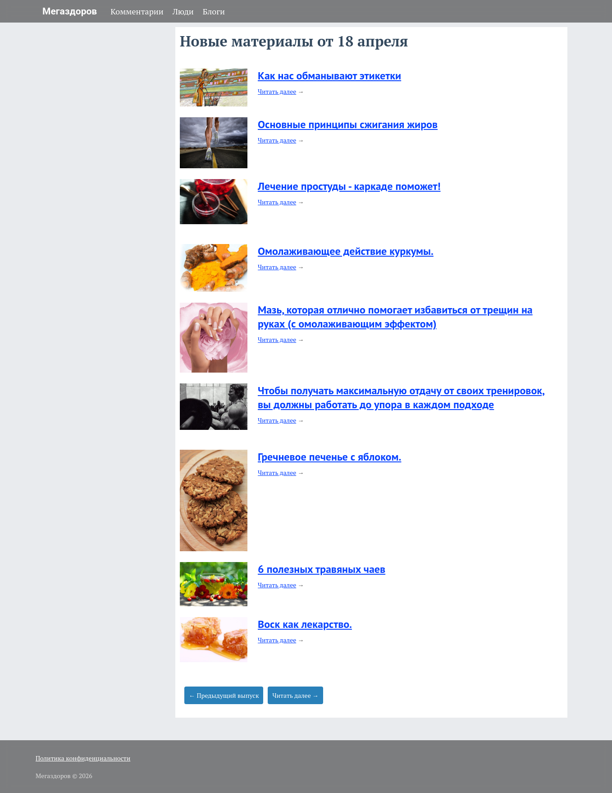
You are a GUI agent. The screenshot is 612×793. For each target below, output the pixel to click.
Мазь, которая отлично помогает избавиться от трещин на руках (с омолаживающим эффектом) (395, 317)
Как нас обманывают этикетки (329, 76)
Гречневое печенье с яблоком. (329, 457)
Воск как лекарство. (305, 624)
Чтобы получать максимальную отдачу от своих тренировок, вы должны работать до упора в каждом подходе (401, 397)
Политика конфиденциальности (83, 758)
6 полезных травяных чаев (321, 569)
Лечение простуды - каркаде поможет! (349, 186)
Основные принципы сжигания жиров (348, 124)
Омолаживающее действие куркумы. (346, 251)
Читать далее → (295, 695)
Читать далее (277, 91)
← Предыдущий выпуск (224, 695)
